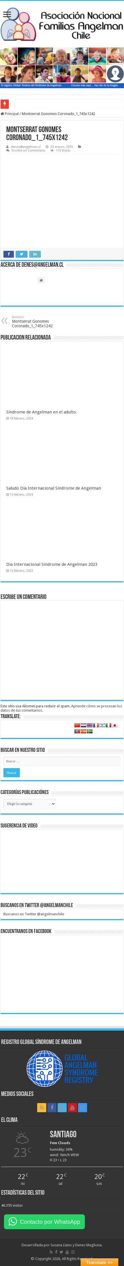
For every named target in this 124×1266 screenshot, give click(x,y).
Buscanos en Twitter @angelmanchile (37, 905)
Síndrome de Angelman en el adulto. (41, 412)
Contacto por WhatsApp (50, 1222)
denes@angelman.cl (26, 147)
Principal (10, 114)
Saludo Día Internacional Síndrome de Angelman (53, 488)
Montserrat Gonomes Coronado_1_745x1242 (41, 321)
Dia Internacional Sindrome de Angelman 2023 (51, 564)
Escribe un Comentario (28, 150)
